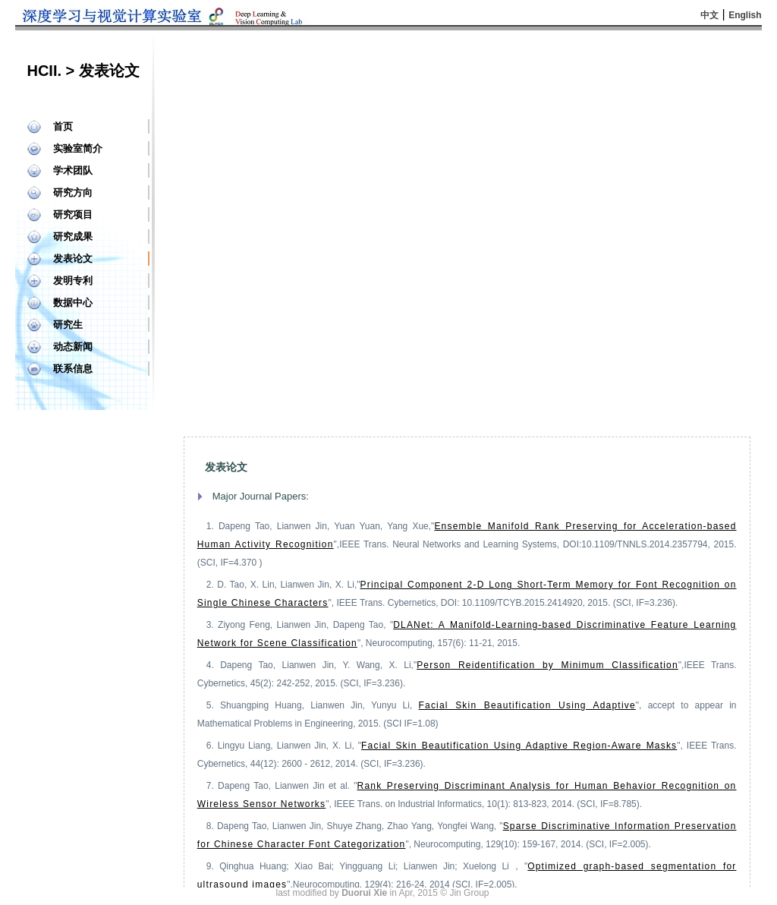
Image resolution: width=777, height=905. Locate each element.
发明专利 (73, 280)
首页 (63, 126)
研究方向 (73, 192)
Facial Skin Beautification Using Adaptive (527, 705)
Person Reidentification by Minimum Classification (547, 665)
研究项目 (73, 214)
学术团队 (73, 170)
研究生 (68, 324)
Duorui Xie (364, 893)
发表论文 (73, 258)
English (744, 15)
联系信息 (73, 368)
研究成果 (73, 236)
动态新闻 (73, 346)
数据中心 (73, 302)
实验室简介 (77, 148)
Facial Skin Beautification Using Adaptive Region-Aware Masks (519, 745)
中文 (709, 15)
